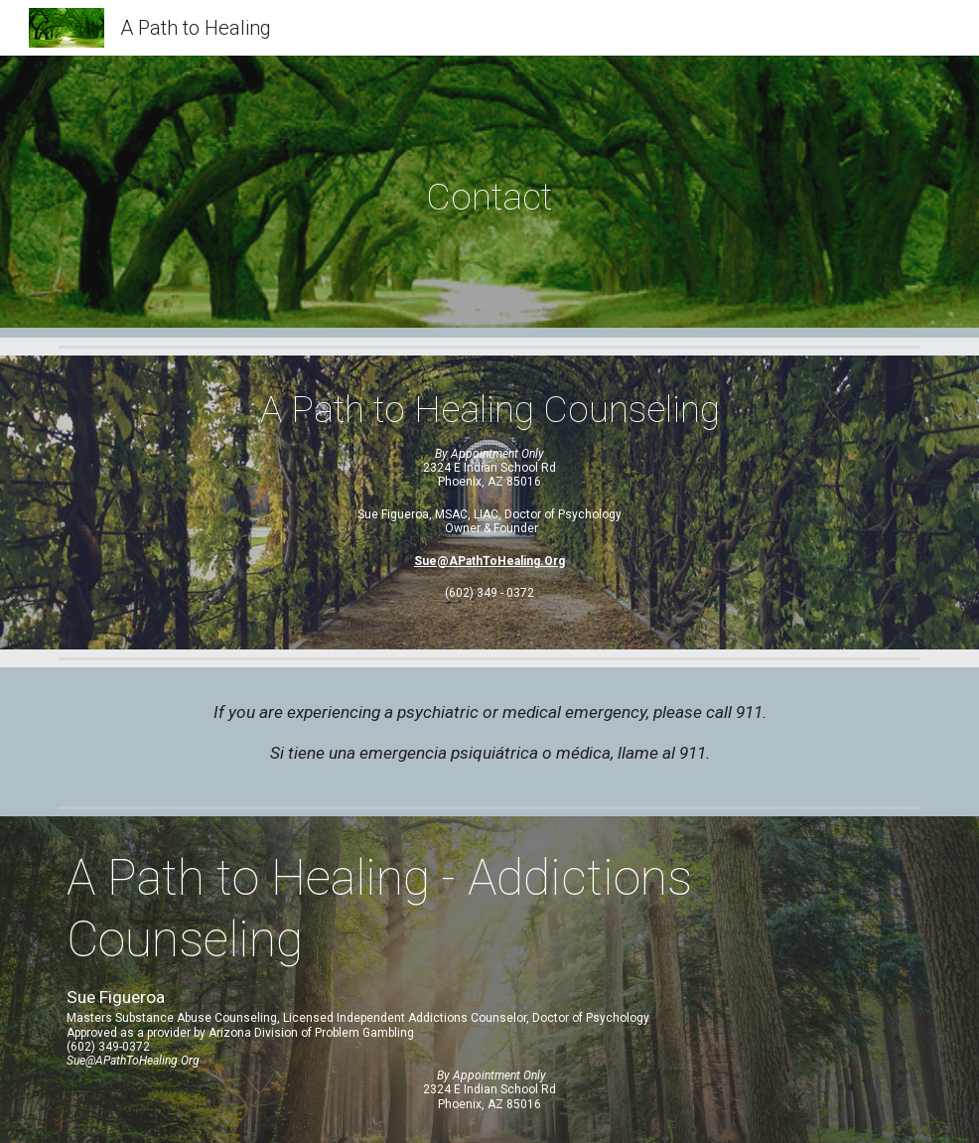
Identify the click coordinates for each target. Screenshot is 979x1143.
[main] (489, 196)
